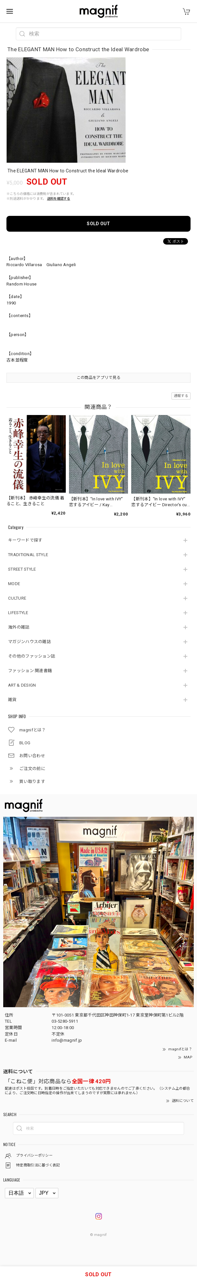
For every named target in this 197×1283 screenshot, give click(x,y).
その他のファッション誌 (31, 656)
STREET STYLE (22, 569)
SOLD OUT (98, 223)
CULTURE (17, 598)
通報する (181, 396)
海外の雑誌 (19, 627)
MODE (14, 583)
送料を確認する (58, 199)
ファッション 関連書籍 (30, 670)
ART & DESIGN (22, 685)
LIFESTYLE (18, 612)
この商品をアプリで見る (98, 377)
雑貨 (12, 699)
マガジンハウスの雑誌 (29, 641)
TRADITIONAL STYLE (28, 554)
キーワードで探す (25, 540)
